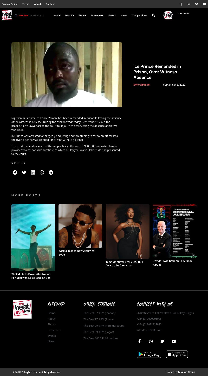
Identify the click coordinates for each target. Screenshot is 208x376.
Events (112, 15)
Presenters (97, 15)
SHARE (19, 162)
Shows (82, 15)
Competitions (139, 15)
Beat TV (69, 15)
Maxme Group (186, 372)
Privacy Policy (9, 4)
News (124, 15)
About (37, 4)
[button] (153, 15)
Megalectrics (52, 372)
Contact (50, 4)
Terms (25, 4)
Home (57, 15)
